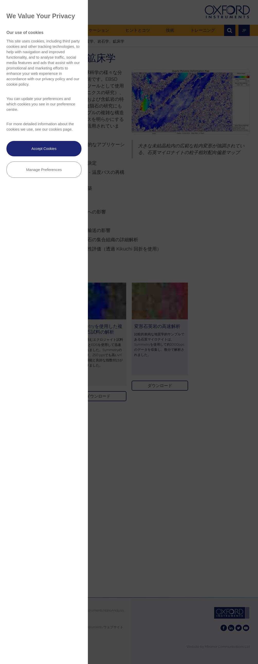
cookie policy (17, 84)
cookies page (60, 129)
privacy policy (53, 79)
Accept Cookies (43, 149)
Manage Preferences (44, 169)
